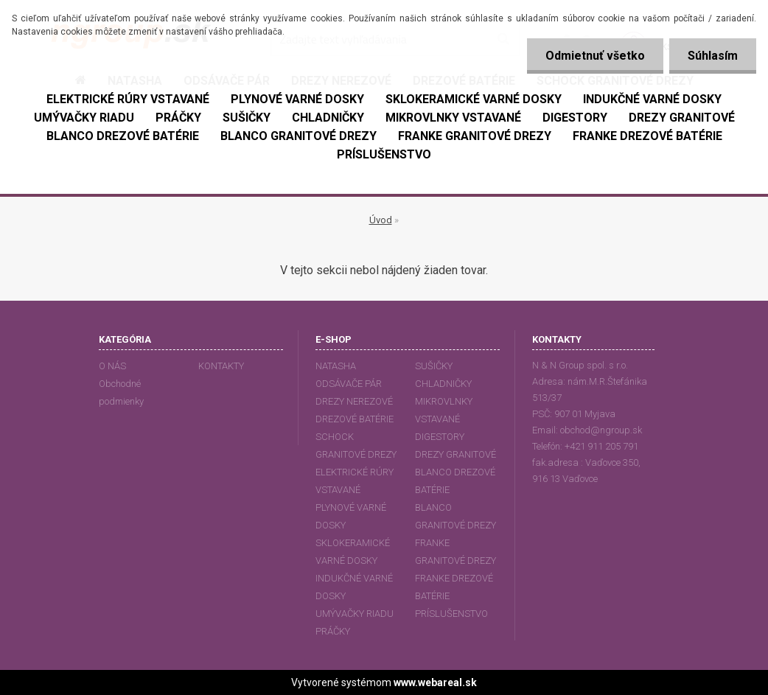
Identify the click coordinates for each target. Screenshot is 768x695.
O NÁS (112, 365)
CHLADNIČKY (443, 383)
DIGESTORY (439, 436)
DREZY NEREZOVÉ (354, 401)
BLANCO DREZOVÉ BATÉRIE (455, 481)
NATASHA (335, 365)
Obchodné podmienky (121, 392)
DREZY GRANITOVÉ (455, 454)
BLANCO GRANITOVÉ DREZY (455, 516)
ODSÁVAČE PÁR (348, 383)
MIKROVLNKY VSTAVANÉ (443, 410)
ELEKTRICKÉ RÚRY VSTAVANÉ (354, 481)
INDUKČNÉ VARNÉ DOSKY (354, 587)
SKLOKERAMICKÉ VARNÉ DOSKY (352, 551)
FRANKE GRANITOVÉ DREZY (455, 551)
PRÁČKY (332, 631)
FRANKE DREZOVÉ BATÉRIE (454, 587)
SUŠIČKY (434, 365)
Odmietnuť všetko (595, 56)
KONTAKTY (221, 365)
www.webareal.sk (435, 682)
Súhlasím (713, 56)
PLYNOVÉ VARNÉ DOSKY (350, 516)
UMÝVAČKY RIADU (354, 613)
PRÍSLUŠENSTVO (451, 613)
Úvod (380, 220)
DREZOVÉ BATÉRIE (354, 419)
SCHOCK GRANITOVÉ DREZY (356, 445)
